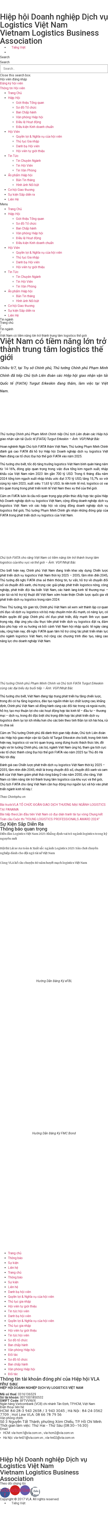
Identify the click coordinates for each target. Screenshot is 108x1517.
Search (5, 62)
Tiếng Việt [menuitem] (18, 47)
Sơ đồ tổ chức (18, 1340)
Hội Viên (14, 132)
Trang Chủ (15, 93)
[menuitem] (16, 47)
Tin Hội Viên (24, 165)
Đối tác (13, 1355)
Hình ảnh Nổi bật (27, 185)
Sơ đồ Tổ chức (26, 107)
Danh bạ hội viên (19, 1292)
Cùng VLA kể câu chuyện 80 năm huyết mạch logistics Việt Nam (43, 863)
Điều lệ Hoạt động (28, 122)
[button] (54, 57)
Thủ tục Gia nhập (27, 141)
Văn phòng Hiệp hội (29, 117)
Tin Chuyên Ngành (28, 161)
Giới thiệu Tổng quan (30, 103)
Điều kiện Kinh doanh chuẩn (35, 127)
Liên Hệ (13, 199)
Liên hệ (13, 1268)
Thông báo (15, 1258)
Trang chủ (6, 323)
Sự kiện (13, 1263)
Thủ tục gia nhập (19, 1301)
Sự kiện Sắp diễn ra (21, 194)
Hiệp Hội (14, 98)
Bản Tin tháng (25, 180)
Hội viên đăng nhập (13, 79)
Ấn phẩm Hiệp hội (20, 175)
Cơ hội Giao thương (21, 190)
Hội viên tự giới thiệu (30, 151)
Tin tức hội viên (18, 1311)
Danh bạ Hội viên (28, 146)
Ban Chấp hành (26, 112)
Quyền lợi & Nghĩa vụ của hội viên (39, 136)
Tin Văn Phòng (26, 170)
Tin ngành (6, 319)
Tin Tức (13, 156)
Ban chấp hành (18, 1345)
